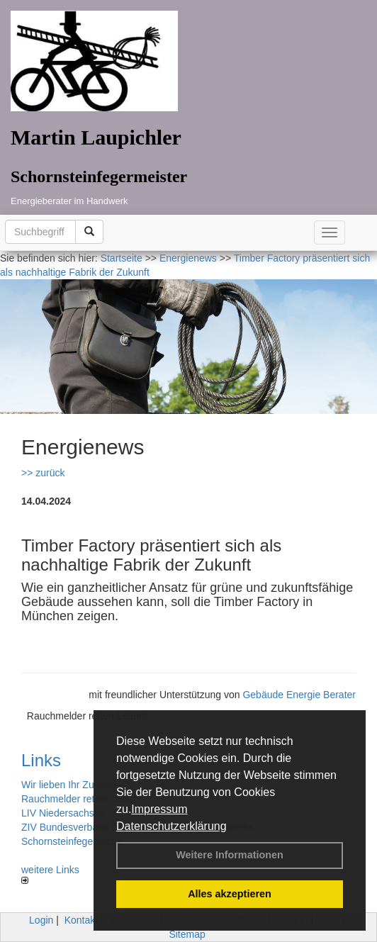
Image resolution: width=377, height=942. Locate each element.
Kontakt (81, 920)
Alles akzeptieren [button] (229, 893)
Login (41, 920)
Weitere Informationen (229, 854)
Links (41, 760)
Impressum (159, 809)
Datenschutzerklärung (171, 826)
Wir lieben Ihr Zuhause (71, 784)
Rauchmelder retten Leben (80, 798)
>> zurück (42, 472)
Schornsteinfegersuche (72, 841)
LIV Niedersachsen (63, 813)
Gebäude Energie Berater (299, 694)
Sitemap (187, 934)
